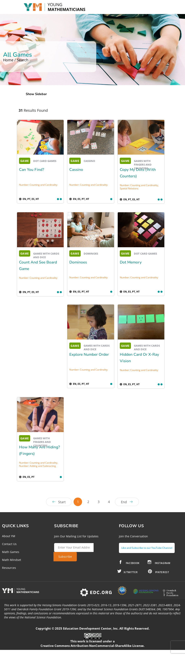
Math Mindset (11, 560)
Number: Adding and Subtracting (37, 466)
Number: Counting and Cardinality (38, 184)
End (124, 502)
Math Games (10, 552)
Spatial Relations (129, 188)
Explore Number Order (89, 354)
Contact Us (9, 544)
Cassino (76, 169)
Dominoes (78, 262)
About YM (8, 536)
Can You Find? (31, 169)
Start (62, 502)
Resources (9, 568)
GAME (24, 161)
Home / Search (15, 59)
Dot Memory (131, 262)
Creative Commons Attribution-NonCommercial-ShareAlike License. (92, 646)
